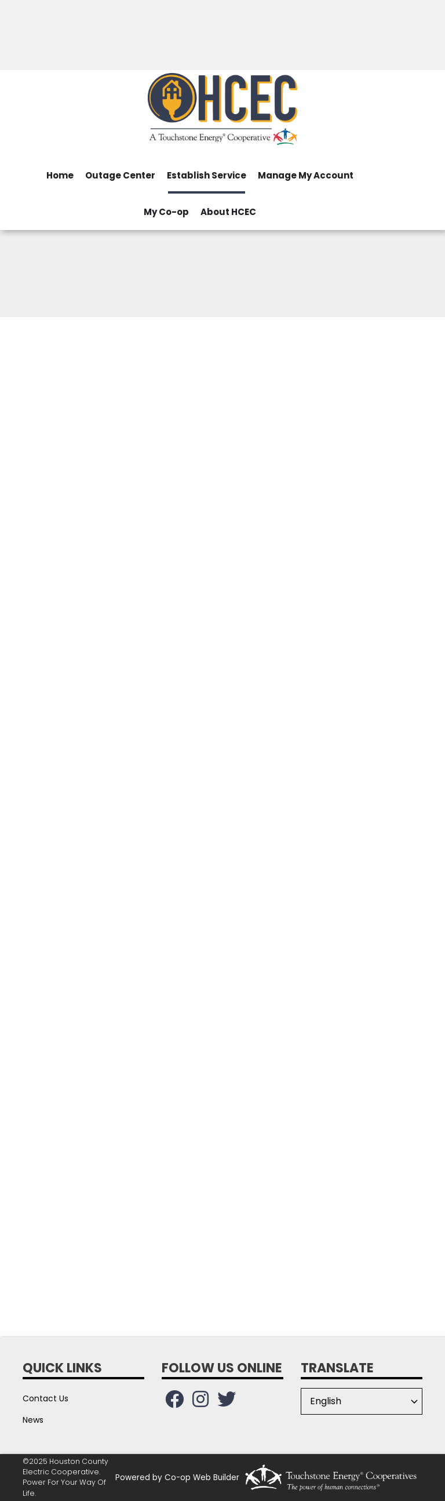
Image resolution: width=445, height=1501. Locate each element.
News (33, 1420)
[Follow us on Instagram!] (200, 1402)
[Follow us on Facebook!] (174, 1402)
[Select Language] (361, 1401)
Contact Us (45, 1398)
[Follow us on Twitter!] (226, 1402)
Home (60, 175)
